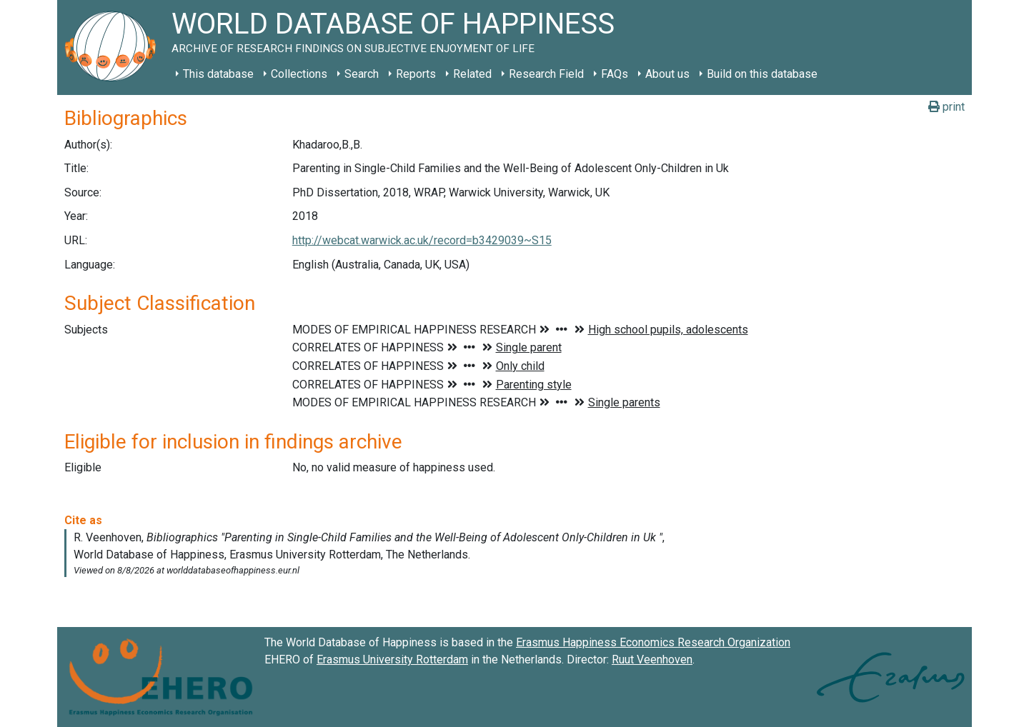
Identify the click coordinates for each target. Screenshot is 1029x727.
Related (472, 74)
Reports (416, 74)
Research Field (546, 74)
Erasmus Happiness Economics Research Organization (653, 642)
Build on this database (762, 74)
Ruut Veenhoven (652, 659)
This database (218, 74)
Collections (299, 74)
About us (667, 74)
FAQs (614, 74)
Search (361, 74)
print (946, 107)
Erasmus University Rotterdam (392, 659)
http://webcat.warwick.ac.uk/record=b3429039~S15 (422, 240)
